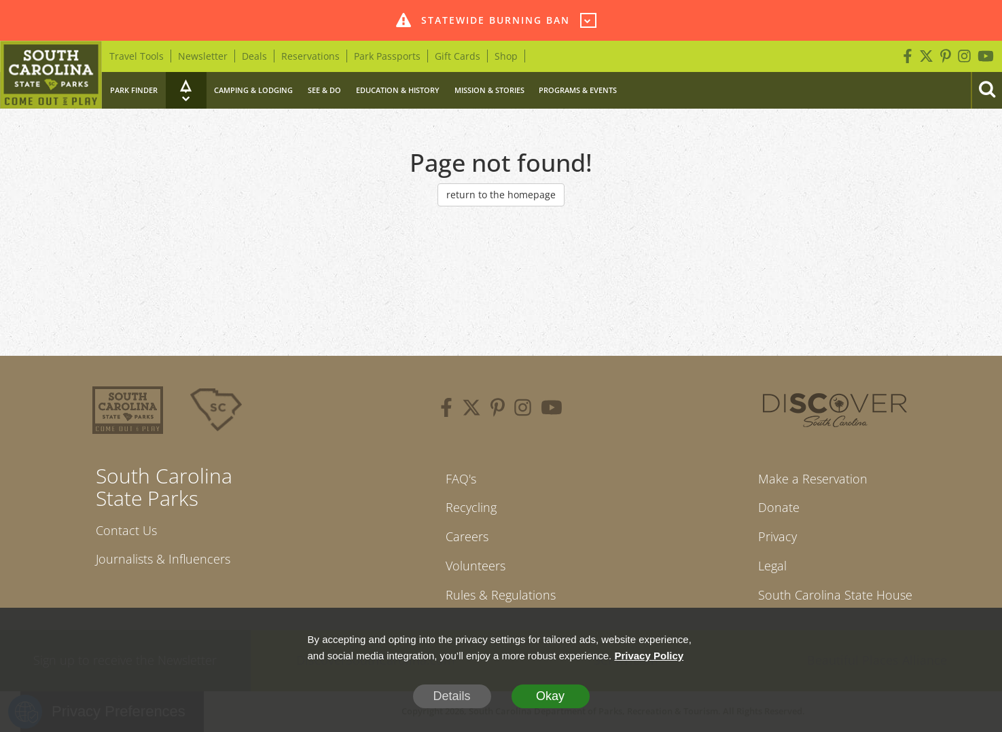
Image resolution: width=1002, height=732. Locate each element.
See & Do (324, 90)
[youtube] (551, 409)
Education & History (398, 90)
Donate (779, 507)
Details (451, 696)
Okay (550, 696)
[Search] (986, 90)
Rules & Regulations (501, 595)
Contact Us (126, 530)
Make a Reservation (812, 479)
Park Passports (387, 56)
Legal (772, 565)
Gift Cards (457, 56)
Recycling (471, 507)
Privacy (777, 536)
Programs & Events (578, 90)
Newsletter (203, 56)
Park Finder (134, 90)
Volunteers (475, 565)
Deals (254, 56)
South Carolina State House (835, 595)
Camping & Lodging (253, 90)
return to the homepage (501, 194)
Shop (506, 56)
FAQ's (461, 479)
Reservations (310, 56)
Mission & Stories (489, 90)
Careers (467, 536)
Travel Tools (136, 56)
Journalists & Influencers (163, 559)
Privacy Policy (648, 655)
